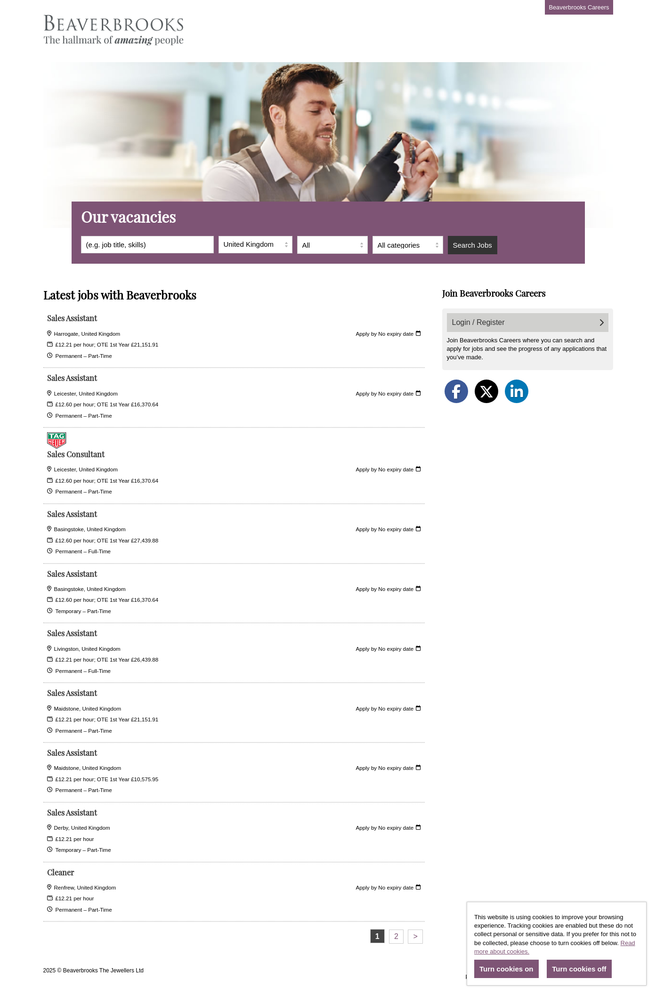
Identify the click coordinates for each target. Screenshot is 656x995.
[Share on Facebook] (456, 391)
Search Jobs (472, 245)
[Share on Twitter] (486, 391)
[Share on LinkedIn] (516, 391)
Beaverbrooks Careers (579, 7)
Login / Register (528, 322)
